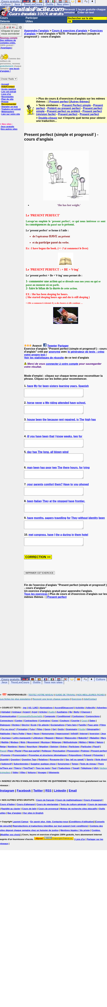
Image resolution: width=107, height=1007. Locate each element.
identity (93, 529)
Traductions (64, 783)
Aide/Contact (7, 86)
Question (15, 774)
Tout (54, 783)
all (51, 457)
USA (96, 783)
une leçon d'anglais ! (9, 69)
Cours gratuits (10, 694)
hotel (85, 548)
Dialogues (5, 740)
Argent (26, 727)
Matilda (5, 757)
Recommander (8, 104)
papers (49, 529)
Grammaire (71, 744)
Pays (10, 766)
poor (49, 475)
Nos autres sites (9, 129)
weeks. (68, 440)
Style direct (101, 774)
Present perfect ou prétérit (63, 111)
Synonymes (63, 779)
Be (70, 727)
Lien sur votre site (10, 114)
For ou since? (8, 744)
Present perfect (59, 101)
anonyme (54, 351)
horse (30, 404)
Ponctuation (59, 766)
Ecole (34, 740)
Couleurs (64, 735)
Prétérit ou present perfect (64, 108)
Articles (43, 727)
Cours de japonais (97, 819)
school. (81, 404)
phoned (84, 493)
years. (74, 386)
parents (38, 493)
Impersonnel (62, 748)
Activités (79, 722)
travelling (60, 529)
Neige (3, 761)
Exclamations (58, 740)
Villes (23, 787)
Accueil (5, 84)
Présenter (98, 770)
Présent (88, 770)
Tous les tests (43, 783)
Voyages (42, 787)
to (71, 493)
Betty (76, 727)
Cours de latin (29, 823)
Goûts (61, 744)
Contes (18, 735)
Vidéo (15, 787)
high (88, 422)
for (40, 386)
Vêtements (53, 787)
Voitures (31, 787)
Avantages (6, 48)
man (30, 475)
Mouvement (33, 757)
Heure (37, 748)
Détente (5, 21)
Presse (4, 101)
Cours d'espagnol (93, 815)
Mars (103, 753)
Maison (59, 753)
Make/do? (83, 753)
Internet (84, 748)
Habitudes (5, 748)
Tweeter (52, 345)
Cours (4, 17)
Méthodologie (70, 757)
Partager (63, 345)
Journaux (6, 753)
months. (39, 529)
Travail (75, 783)
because (52, 422)
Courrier (75, 735)
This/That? (28, 783)
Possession (73, 766)
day (29, 457)
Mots (22, 757)
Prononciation (19, 770)
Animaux (16, 727)
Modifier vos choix (10, 849)
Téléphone (86, 783)
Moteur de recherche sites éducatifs (78, 823)
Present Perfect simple (76, 105)
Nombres (12, 761)
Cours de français (45, 815)
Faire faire (71, 740)
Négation (43, 761)
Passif (96, 761)
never (38, 404)
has (93, 422)
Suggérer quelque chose (43, 779)
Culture (6, 4)
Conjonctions (93, 731)
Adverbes (102, 722)
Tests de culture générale (73, 819)
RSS (48, 805)
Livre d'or (6, 94)
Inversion (94, 748)
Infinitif (74, 748)
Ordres (63, 761)
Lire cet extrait (8, 91)
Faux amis (93, 740)
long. (46, 457)
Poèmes (85, 766)
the (45, 422)
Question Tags (29, 774)
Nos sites (63, 4)
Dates (92, 735)
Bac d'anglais (14, 828)
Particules (86, 761)
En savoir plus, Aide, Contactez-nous (49, 836)
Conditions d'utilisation (82, 836)
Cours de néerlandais (47, 819)
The (81, 422)
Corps (55, 735)
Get (54, 744)
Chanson (85, 727)
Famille (82, 740)
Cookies (96, 845)
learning (64, 386)
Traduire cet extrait (11, 109)
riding (53, 404)
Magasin (49, 753)
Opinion (54, 761)
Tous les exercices (36, 609)
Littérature (38, 753)
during (67, 548)
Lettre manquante (22, 753)
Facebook (24, 805)
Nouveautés (7, 96)
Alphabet (5, 727)
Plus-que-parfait (31, 766)
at (50, 511)
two (75, 440)
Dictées (16, 740)
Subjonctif (6, 779)
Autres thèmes (79, 101)
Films (103, 740)
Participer (32, 17)
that (51, 440)
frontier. (80, 511)
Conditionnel (63, 731)
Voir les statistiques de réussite (44, 357)
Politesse (46, 766)
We (47, 404)
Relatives (43, 774)
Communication (8, 731)
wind (65, 457)
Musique (45, 757)
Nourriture (32, 761)
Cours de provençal (48, 823)
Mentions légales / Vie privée (75, 845)
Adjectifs (90, 722)
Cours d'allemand (26, 819)
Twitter (38, 805)
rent (61, 422)
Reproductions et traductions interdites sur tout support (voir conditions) (50, 841)
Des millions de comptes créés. (8, 40)
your (30, 493)
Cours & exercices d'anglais (69, 30)
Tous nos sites (53, 697)
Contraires (44, 735)
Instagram (7, 805)
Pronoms (5, 770)
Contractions (30, 735)
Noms (22, 761)
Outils (49, 4)
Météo (92, 757)
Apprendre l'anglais (36, 30)
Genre (47, 744)
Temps (74, 779)
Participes (74, 761)
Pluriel (18, 766)
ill (28, 440)
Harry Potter (18, 748)
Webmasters (7, 111)
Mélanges (56, 757)
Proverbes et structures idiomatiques (48, 770)
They (46, 511)
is (77, 422)
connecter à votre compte (62, 363)
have (30, 386)
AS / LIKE (33, 722)
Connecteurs (6, 735)
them (78, 548)
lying (86, 475)
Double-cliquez (47, 117)
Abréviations (46, 722)
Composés (49, 731)
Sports (90, 774)
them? (59, 493)
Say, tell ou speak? (75, 774)
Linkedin (60, 805)
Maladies (94, 753)
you (32, 440)
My (36, 386)
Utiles (29, 21)
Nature (100, 757)
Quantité (4, 774)
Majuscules (70, 753)
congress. (40, 548)
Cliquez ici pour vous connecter (10, 32)
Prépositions (75, 770)
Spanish (83, 386)
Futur (32, 744)
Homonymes (47, 748)
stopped (62, 511)
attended (63, 404)
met (31, 548)
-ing (24, 722)
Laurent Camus (20, 836)
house (31, 422)
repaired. (70, 422)
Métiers (83, 757)
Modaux (14, 757)
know (59, 440)
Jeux (17, 4)
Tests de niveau (88, 779)
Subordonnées (21, 779)
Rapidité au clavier (10, 823)
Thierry (17, 783)
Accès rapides (8, 89)
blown (58, 457)
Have (66, 493)
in (73, 548)
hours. (74, 475)
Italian (38, 511)
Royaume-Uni (57, 774)
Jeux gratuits (7, 126)
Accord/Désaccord (64, 722)
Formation (22, 744)
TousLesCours (33, 4)
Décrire (25, 740)
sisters (54, 386)
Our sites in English (33, 828)
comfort (49, 493)
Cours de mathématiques (69, 815)
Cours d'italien (7, 819)
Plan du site (7, 99)
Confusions (78, 731)
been (46, 386)
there (66, 475)
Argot (34, 727)
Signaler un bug (9, 106)
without (83, 529)
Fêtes (40, 744)
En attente (43, 740)
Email (73, 805)
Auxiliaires (62, 727)
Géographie (93, 744)
